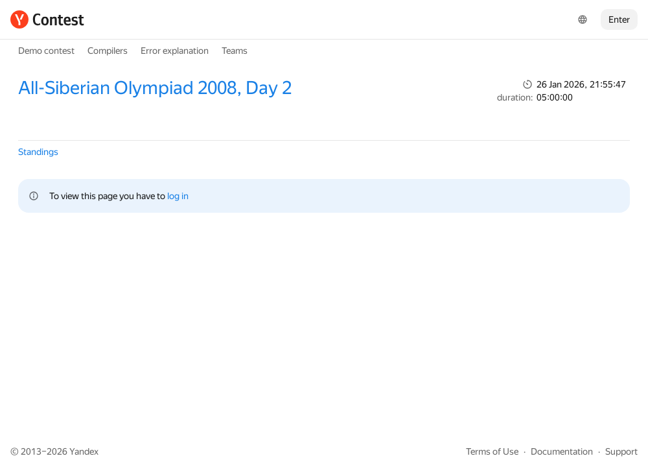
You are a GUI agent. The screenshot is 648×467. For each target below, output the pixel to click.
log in (178, 196)
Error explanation (175, 50)
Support (621, 451)
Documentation (562, 451)
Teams (235, 50)
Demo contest (46, 50)
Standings (38, 152)
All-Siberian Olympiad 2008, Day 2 (155, 88)
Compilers (107, 50)
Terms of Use (492, 451)
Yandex (83, 451)
